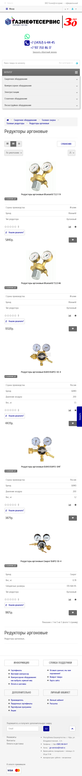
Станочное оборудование (16, 98)
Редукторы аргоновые (39, 123)
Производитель (17, 700)
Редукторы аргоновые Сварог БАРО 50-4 (41, 561)
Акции (13, 710)
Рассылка (53, 703)
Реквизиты (11, 737)
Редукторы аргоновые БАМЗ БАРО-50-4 (41, 372)
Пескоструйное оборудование (18, 105)
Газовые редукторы (15, 123)
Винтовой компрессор (20, 674)
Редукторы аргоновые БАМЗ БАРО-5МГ (41, 466)
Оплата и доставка (18, 684)
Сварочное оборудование (16, 79)
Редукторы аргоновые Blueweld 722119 (41, 194)
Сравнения (66, 144)
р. (66, 9)
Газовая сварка (49, 120)
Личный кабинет (57, 700)
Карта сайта (54, 680)
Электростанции (12, 92)
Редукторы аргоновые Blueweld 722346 (41, 283)
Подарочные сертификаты (21, 703)
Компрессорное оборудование (18, 85)
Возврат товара (56, 677)
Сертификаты (16, 670)
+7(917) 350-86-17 (61, 744)
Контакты (11, 740)
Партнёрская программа (21, 707)
